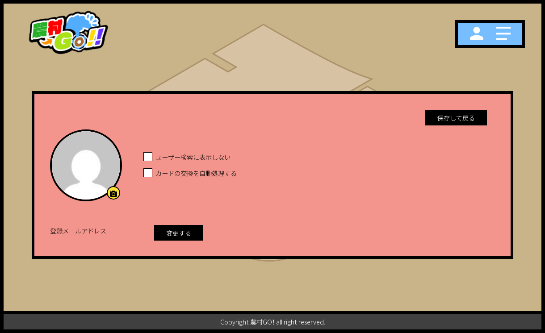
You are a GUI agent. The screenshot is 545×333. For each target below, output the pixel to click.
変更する (178, 232)
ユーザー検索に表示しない (193, 157)
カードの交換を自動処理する (196, 173)
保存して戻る (456, 117)
